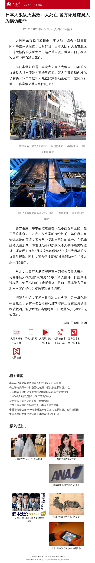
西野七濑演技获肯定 (66, 459)
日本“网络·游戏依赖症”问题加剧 (66, 548)
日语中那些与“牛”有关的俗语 (66, 516)
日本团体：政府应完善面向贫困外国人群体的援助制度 (38, 392)
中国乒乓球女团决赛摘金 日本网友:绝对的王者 (34, 414)
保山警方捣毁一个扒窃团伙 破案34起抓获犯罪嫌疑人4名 (39, 387)
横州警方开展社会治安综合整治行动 (29, 401)
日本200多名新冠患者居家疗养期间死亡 (30, 396)
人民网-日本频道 (63, 29)
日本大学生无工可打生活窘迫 (28, 459)
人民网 (26, 5)
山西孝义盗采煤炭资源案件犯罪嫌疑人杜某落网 (35, 383)
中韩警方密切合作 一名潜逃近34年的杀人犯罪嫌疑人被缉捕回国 (44, 409)
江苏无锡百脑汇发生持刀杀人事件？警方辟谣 (33, 405)
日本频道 (37, 5)
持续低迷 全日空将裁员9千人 (66, 485)
